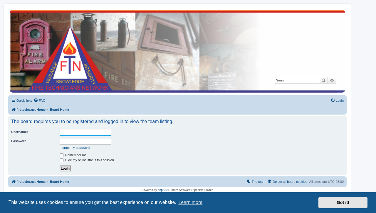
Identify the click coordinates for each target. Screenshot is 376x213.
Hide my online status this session (87, 160)
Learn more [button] (190, 202)
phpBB (162, 190)
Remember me (73, 155)
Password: (19, 141)
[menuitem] (39, 100)
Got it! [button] (343, 202)
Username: (19, 132)
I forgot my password (75, 147)
